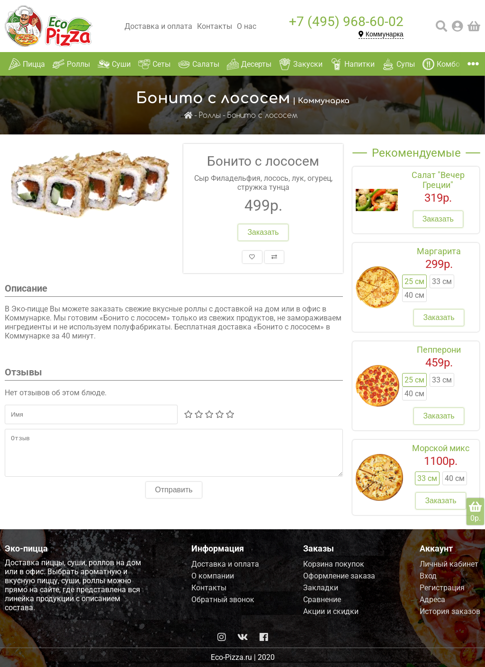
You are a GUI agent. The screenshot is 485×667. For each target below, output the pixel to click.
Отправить (173, 497)
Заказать (262, 232)
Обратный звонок (222, 599)
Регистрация (442, 587)
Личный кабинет (449, 564)
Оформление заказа (339, 575)
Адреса (432, 599)
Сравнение (322, 599)
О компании (212, 575)
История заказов (450, 611)
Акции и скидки (331, 611)
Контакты (214, 26)
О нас (246, 26)
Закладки (320, 587)
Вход (428, 575)
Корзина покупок (333, 564)
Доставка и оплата (158, 26)
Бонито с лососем (262, 116)
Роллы (210, 116)
